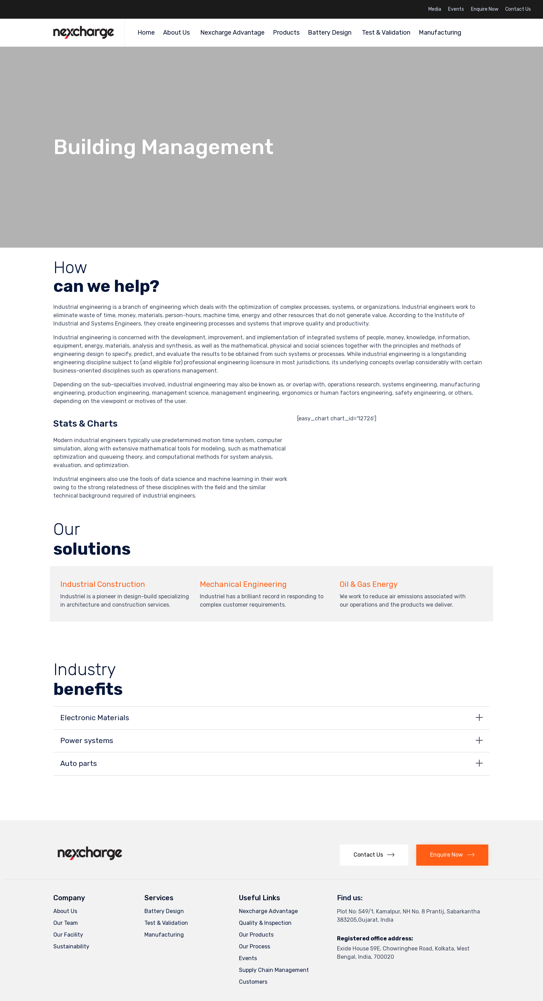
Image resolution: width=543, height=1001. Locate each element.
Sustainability (71, 946)
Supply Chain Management (274, 970)
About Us (177, 32)
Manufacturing (441, 32)
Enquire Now (484, 9)
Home (146, 32)
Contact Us (518, 9)
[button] (374, 855)
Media (434, 9)
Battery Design (331, 32)
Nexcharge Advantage (232, 32)
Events (456, 9)
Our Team (65, 923)
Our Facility (68, 934)
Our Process (254, 946)
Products (286, 32)
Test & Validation (386, 32)
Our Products (256, 934)
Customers (253, 981)
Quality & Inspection (265, 923)
